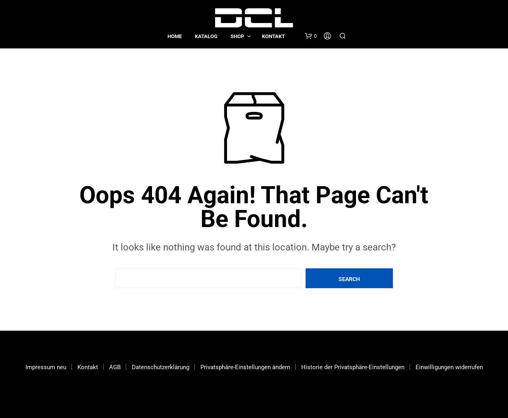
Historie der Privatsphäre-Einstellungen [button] (352, 367)
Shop (237, 36)
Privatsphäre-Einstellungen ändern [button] (245, 367)
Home (174, 36)
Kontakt (273, 36)
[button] (311, 36)
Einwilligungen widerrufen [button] (449, 367)
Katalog (206, 36)
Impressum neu (45, 367)
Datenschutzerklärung (160, 367)
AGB (115, 367)
